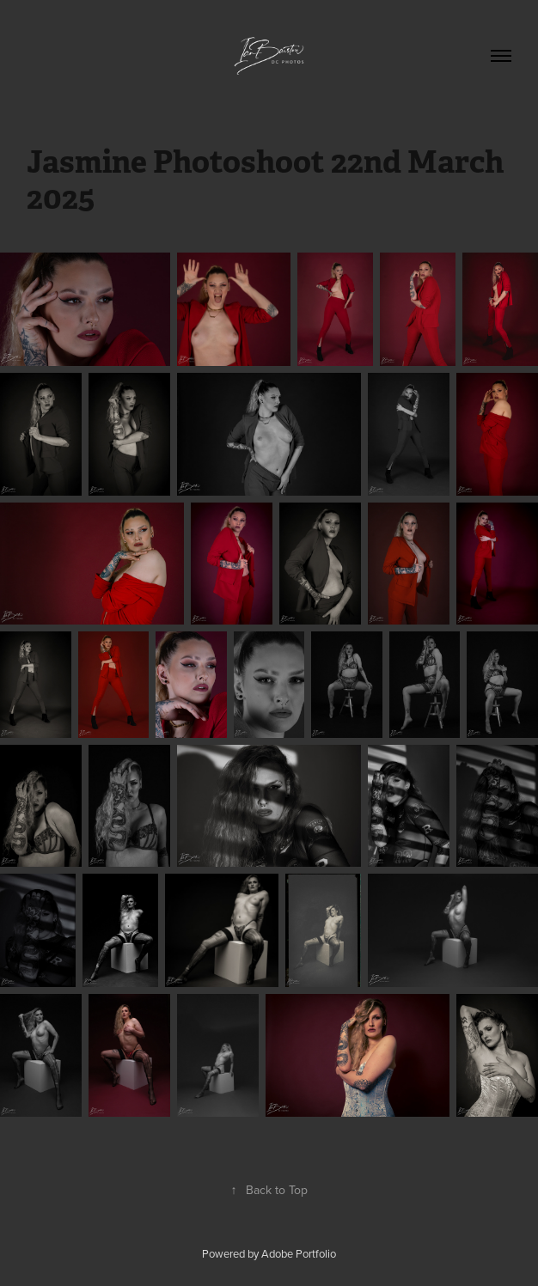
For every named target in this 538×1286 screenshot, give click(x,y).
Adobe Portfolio (298, 1253)
